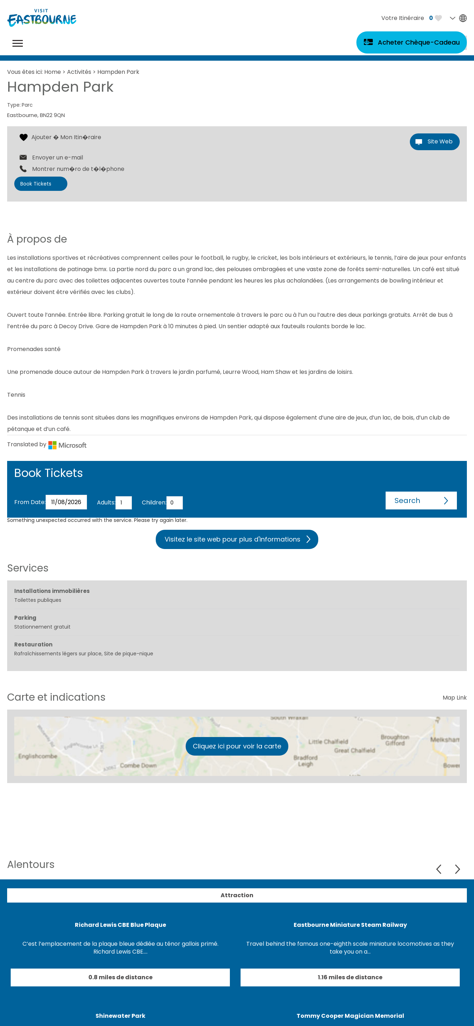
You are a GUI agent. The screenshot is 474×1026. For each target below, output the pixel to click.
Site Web (440, 141)
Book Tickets (35, 183)
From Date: (30, 502)
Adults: (106, 502)
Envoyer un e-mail (57, 158)
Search (407, 501)
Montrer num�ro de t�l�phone (78, 169)
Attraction (237, 895)
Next (457, 869)
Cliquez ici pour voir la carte (237, 746)
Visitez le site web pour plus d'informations (232, 539)
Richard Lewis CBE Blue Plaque (120, 925)
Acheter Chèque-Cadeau (419, 42)
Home (52, 72)
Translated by (47, 444)
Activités (79, 72)
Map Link (455, 698)
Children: (154, 502)
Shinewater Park (120, 1016)
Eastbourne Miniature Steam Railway (350, 925)
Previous (439, 869)
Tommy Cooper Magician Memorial (350, 1016)
